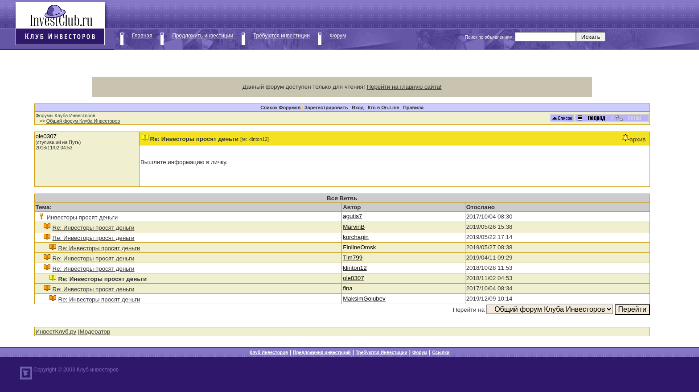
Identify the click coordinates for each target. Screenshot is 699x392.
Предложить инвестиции (202, 36)
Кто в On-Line (383, 107)
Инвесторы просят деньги (82, 217)
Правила (413, 107)
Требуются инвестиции (281, 36)
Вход (357, 107)
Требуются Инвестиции (381, 352)
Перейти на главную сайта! (403, 86)
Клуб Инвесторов (269, 352)
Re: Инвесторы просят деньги (94, 227)
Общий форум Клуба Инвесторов (83, 121)
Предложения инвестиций (321, 352)
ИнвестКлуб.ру (56, 331)
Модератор (94, 331)
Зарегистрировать (326, 107)
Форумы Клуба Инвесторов (65, 115)
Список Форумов (280, 107)
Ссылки (440, 352)
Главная (142, 36)
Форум (338, 36)
